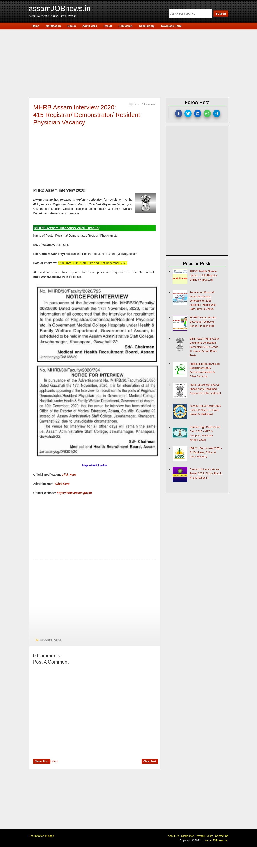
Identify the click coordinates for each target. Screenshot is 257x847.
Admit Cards (53, 639)
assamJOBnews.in (60, 8)
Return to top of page (41, 835)
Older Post (149, 761)
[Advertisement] (131, 63)
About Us (173, 835)
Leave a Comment (145, 104)
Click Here (69, 474)
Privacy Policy (204, 835)
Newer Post (41, 761)
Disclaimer (187, 835)
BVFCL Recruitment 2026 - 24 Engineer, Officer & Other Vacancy (206, 452)
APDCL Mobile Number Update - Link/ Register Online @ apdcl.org (204, 275)
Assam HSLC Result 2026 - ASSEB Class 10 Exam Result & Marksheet (205, 410)
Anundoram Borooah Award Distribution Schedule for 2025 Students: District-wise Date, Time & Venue (203, 301)
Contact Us (221, 835)
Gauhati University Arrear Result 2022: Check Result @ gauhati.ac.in (206, 473)
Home (54, 761)
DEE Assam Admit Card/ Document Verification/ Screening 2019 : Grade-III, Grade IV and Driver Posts (204, 347)
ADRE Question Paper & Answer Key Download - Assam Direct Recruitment (205, 389)
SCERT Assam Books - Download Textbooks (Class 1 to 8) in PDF (203, 321)
